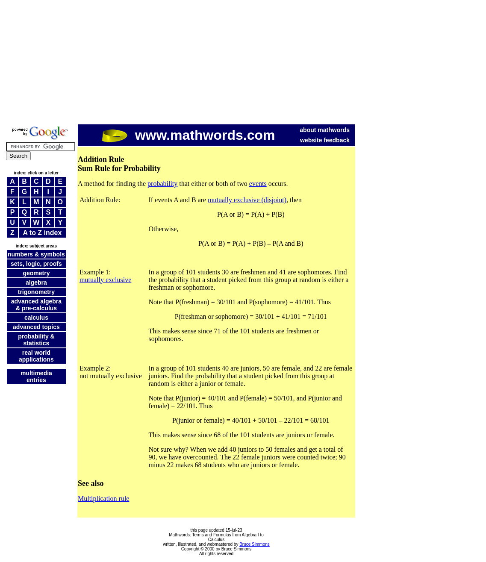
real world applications (36, 356)
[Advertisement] (243, 63)
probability (162, 183)
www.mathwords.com (188, 135)
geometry (36, 273)
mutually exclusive (105, 279)
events (258, 183)
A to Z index (42, 232)
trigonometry (36, 291)
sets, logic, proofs (36, 263)
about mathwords (325, 130)
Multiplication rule (103, 498)
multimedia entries (36, 376)
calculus (36, 317)
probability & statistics (36, 340)
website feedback (325, 140)
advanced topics (36, 327)
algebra (36, 282)
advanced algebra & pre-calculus (36, 305)
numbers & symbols (36, 254)
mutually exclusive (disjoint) (247, 199)
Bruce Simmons (254, 544)
